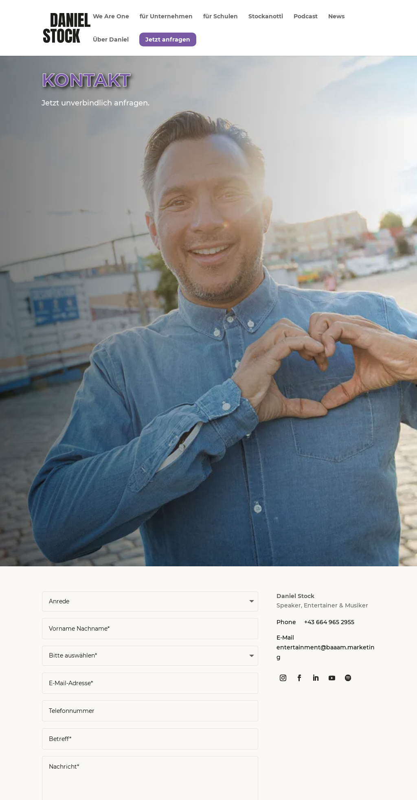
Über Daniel (111, 40)
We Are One (111, 16)
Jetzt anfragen (167, 39)
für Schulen (220, 16)
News (336, 16)
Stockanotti (265, 16)
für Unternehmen (166, 16)
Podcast (306, 16)
